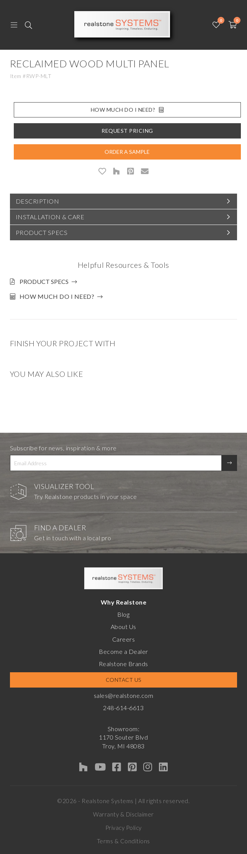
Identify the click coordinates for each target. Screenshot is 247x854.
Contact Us (123, 679)
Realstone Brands (123, 663)
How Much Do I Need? (127, 109)
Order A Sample (127, 151)
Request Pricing (127, 130)
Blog (123, 614)
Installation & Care (50, 216)
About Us (123, 626)
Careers (123, 639)
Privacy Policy (123, 827)
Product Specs (42, 232)
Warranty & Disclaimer (123, 814)
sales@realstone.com (124, 695)
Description (37, 201)
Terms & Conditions (123, 841)
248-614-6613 (123, 707)
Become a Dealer (123, 651)
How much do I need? (57, 296)
